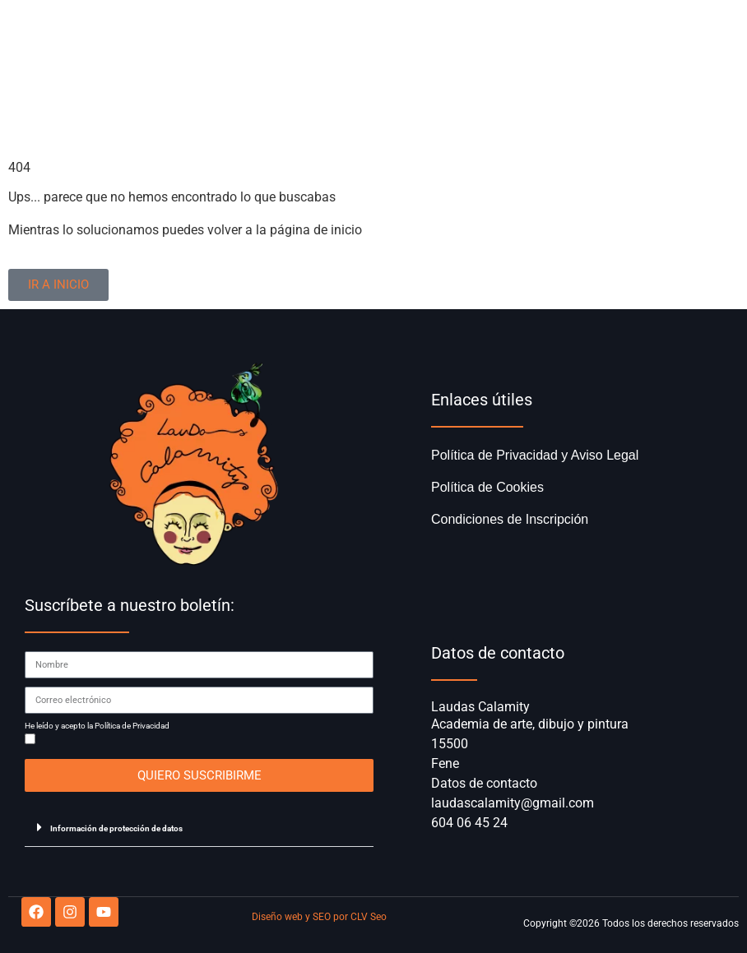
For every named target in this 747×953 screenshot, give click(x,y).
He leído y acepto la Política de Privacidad (97, 726)
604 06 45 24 (469, 822)
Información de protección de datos (116, 828)
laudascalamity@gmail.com (512, 803)
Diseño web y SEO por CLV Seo (319, 917)
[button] (199, 827)
